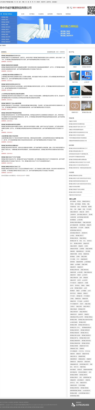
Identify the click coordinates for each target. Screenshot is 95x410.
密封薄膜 (88, 251)
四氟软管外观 (85, 353)
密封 (81, 377)
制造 (81, 240)
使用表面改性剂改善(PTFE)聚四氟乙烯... (79, 154)
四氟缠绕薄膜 (79, 261)
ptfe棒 (85, 288)
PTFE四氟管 (87, 296)
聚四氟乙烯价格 (74, 238)
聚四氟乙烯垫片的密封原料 (75, 192)
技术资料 (50, 14)
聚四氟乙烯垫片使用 (85, 338)
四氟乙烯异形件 (74, 311)
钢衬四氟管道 (73, 372)
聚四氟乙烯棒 (5, 24)
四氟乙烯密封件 (74, 211)
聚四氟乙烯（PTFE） (75, 327)
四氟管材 (72, 353)
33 (22, 175)
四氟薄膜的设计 (80, 251)
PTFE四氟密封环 (74, 303)
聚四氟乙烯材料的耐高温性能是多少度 (78, 181)
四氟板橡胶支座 (74, 364)
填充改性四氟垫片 (82, 372)
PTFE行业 (87, 351)
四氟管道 (88, 380)
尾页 (28, 175)
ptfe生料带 (84, 280)
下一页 (25, 175)
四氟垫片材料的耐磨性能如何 (76, 129)
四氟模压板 (78, 298)
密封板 (80, 254)
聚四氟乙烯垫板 (84, 388)
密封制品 (77, 285)
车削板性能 (73, 206)
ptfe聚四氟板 (87, 261)
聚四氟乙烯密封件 (6, 41)
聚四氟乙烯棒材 (74, 374)
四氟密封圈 (73, 272)
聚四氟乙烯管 (5, 19)
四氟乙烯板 (87, 303)
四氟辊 (82, 285)
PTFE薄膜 (72, 259)
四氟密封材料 (73, 385)
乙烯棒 (78, 256)
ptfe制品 (72, 235)
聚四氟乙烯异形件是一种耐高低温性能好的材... (80, 167)
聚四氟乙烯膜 (73, 393)
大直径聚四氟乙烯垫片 (84, 393)
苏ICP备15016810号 (52, 404)
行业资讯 (41, 14)
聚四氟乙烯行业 (84, 332)
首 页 (22, 14)
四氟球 (79, 275)
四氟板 (87, 285)
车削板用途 (84, 206)
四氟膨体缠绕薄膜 (74, 97)
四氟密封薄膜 (73, 254)
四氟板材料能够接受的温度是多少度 (78, 140)
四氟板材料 (73, 380)
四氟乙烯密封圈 (87, 222)
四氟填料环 (73, 267)
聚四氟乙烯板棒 (40, 407)
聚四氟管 (72, 290)
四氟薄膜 (72, 251)
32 (21, 175)
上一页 (16, 175)
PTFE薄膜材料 (73, 351)
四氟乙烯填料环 (83, 311)
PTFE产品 (81, 351)
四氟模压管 (73, 361)
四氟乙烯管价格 (84, 269)
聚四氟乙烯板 (5, 17)
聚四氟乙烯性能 (86, 343)
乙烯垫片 (72, 306)
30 (18, 175)
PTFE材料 (89, 209)
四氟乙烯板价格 (88, 272)
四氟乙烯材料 (73, 246)
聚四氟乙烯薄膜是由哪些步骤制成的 (78, 159)
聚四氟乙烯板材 (78, 288)
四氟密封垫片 (75, 112)
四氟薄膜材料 (84, 259)
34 (23, 175)
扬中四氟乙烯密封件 (82, 214)
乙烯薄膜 (82, 248)
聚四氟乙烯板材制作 (75, 340)
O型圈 (86, 282)
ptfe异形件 (84, 275)
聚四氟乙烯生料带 (6, 36)
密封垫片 (89, 240)
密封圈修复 (73, 219)
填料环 (87, 211)
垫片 (71, 243)
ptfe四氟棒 (77, 264)
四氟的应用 (86, 243)
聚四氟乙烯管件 (83, 374)
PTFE (78, 259)
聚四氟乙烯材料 (78, 243)
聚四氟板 (72, 256)
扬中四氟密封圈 (74, 225)
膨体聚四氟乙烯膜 (74, 395)
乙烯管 (86, 246)
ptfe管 (89, 290)
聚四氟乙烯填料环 (6, 32)
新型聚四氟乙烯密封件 (75, 230)
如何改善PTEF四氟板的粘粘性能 (77, 156)
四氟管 (75, 67)
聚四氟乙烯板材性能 (75, 343)
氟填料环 (80, 314)
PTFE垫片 (72, 296)
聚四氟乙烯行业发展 (75, 335)
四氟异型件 (80, 361)
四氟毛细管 (87, 361)
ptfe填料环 (86, 301)
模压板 (79, 201)
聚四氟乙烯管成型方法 (84, 324)
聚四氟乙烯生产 (80, 235)
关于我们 (31, 14)
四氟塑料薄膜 (81, 356)
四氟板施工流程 (74, 348)
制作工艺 (76, 366)
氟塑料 (90, 206)
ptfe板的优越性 (74, 322)
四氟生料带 (73, 280)
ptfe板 (71, 288)
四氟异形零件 (83, 382)
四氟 (88, 204)
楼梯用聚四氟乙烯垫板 (75, 390)
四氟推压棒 (85, 298)
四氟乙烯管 (79, 306)
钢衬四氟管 (73, 369)
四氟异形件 (73, 275)
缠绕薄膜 (72, 261)
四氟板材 (82, 348)
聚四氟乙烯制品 (7, 14)
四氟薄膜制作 (73, 359)
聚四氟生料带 (81, 309)
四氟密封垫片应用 (84, 345)
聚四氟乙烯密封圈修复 (75, 222)
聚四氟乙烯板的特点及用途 (75, 175)
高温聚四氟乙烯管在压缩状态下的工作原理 (79, 162)
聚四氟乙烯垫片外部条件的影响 (76, 135)
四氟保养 (89, 225)
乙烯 (75, 209)
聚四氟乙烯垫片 (5, 29)
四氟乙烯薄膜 (89, 248)
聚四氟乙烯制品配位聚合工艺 (76, 151)
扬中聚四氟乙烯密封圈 (82, 217)
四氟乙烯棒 (84, 256)
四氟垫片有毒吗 (73, 121)
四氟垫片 (85, 293)
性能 (84, 209)
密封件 (72, 285)
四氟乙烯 (82, 211)
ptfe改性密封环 (86, 390)
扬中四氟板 (73, 201)
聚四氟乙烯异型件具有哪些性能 (76, 124)
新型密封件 (84, 233)
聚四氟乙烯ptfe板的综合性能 (85, 319)
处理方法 (72, 382)
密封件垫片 (73, 293)
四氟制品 (79, 293)
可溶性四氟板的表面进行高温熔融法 (78, 138)
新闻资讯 (62, 52)
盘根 (81, 277)
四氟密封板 (86, 254)
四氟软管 (78, 353)
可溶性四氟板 (81, 385)
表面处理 (79, 369)
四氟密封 (86, 314)
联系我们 (68, 14)
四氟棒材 (89, 359)
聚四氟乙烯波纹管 (74, 332)
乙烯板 (72, 298)
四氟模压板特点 (86, 201)
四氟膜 (72, 264)
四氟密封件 (80, 282)
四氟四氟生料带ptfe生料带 (76, 317)
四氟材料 (80, 246)
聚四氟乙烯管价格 (74, 269)
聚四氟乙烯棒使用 (85, 330)
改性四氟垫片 (80, 380)
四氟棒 (79, 209)
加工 (84, 240)
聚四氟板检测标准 (86, 327)
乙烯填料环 (73, 214)
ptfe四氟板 (83, 290)
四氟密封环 (80, 267)
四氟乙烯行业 (73, 356)
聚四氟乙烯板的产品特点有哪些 (76, 189)
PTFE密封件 (73, 282)
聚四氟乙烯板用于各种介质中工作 (77, 126)
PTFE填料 (80, 227)
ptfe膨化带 (86, 82)
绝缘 (91, 364)
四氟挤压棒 (73, 301)
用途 (71, 209)
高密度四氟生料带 (84, 364)
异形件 (81, 303)
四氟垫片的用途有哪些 (74, 186)
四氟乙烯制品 (83, 238)
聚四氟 (84, 204)
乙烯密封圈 (73, 217)
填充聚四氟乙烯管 (86, 97)
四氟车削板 (75, 82)
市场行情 (59, 14)
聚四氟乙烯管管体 (74, 388)
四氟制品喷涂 (81, 359)
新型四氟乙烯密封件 (75, 233)
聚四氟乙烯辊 (5, 34)
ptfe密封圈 (79, 219)
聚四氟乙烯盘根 (5, 39)
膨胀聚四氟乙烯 (87, 377)
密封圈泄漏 (82, 225)
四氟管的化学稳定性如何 (75, 195)
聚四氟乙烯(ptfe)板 (86, 112)
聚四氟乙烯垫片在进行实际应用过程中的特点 (80, 178)
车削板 (72, 204)
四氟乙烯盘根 (73, 309)
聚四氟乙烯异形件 (6, 27)
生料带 (79, 280)
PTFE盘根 (79, 301)
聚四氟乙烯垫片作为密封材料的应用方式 (79, 165)
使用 (78, 206)
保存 (90, 372)
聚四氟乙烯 (79, 296)
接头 (71, 366)
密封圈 (90, 214)
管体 (77, 382)
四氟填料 (87, 227)
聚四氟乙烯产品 (74, 338)
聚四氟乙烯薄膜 (5, 22)
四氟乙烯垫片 (86, 306)
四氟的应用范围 (74, 248)
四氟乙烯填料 (73, 227)
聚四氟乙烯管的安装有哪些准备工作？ (78, 148)
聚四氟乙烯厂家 (74, 240)
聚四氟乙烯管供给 (86, 340)
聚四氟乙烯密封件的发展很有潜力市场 (78, 132)
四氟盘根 (85, 277)
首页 (57, 52)
